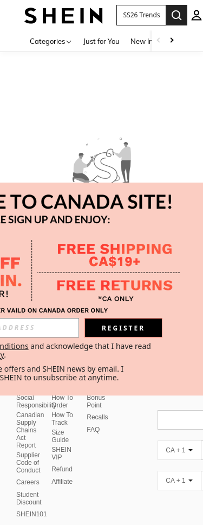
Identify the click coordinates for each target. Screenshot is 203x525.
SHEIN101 (31, 514)
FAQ (93, 429)
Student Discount (29, 498)
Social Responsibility (36, 401)
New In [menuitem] (141, 41)
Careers (28, 482)
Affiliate (62, 481)
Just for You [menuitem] (101, 41)
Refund (62, 469)
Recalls (97, 417)
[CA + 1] (179, 450)
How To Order (62, 401)
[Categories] (51, 40)
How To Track (62, 418)
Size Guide (60, 436)
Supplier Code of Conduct (28, 462)
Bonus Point (96, 401)
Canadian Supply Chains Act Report (30, 430)
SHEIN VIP (61, 453)
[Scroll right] (171, 40)
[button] (141, 15)
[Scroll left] (158, 40)
